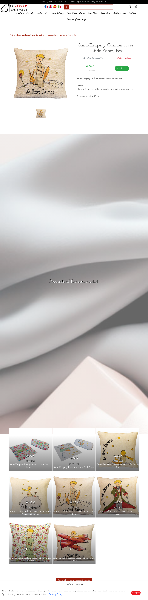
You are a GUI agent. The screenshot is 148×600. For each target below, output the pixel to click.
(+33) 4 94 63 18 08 (56, 2)
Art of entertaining (54, 13)
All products (27, 35)
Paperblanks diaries (76, 13)
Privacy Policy (56, 594)
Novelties (30, 13)
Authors (20, 13)
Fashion (132, 13)
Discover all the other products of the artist (74, 580)
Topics (39, 13)
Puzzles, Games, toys (76, 19)
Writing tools (120, 13)
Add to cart (122, 68)
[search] (90, 7)
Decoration (105, 13)
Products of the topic (62, 35)
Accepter (136, 593)
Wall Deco (93, 13)
